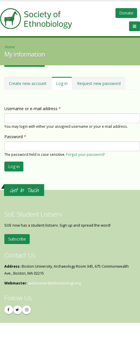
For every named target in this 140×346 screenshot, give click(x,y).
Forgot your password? (85, 154)
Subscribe (17, 239)
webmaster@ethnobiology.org (54, 283)
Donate (126, 13)
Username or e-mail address (32, 108)
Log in (64, 85)
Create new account (27, 83)
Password (15, 136)
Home (10, 47)
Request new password (99, 83)
